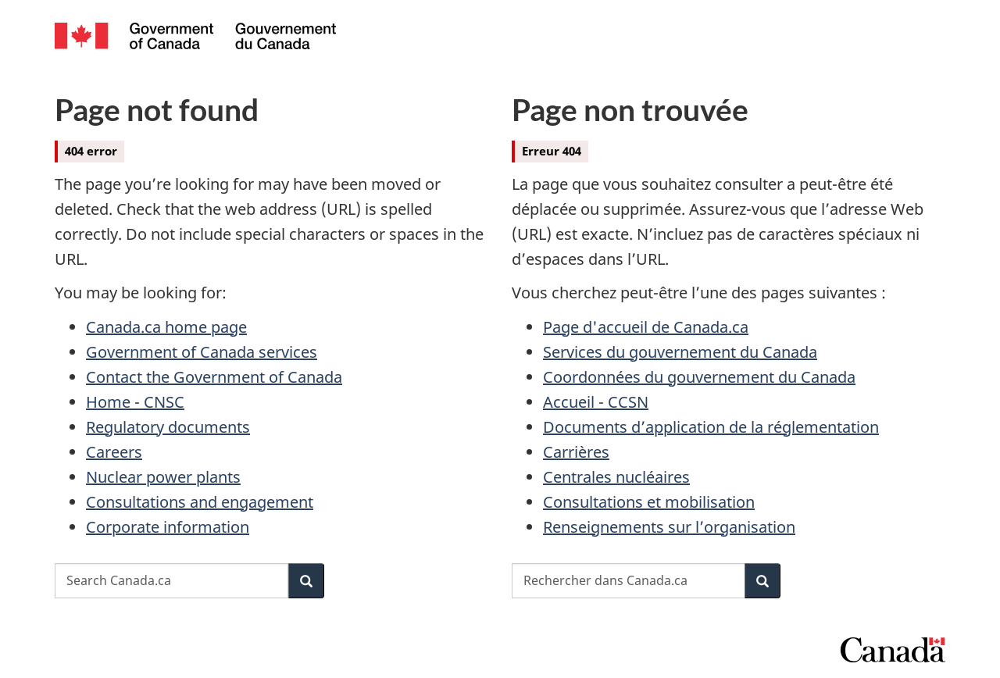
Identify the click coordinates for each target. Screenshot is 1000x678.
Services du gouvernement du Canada (680, 351)
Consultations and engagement (199, 501)
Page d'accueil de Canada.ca (645, 326)
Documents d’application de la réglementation (711, 426)
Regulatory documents (168, 426)
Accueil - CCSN (595, 401)
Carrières (576, 451)
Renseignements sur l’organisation (669, 526)
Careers (114, 451)
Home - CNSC (135, 401)
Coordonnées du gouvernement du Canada (699, 376)
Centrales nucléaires (616, 476)
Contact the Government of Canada (214, 376)
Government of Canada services (201, 351)
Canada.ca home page (166, 326)
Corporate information (167, 526)
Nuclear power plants (163, 476)
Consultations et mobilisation (649, 501)
